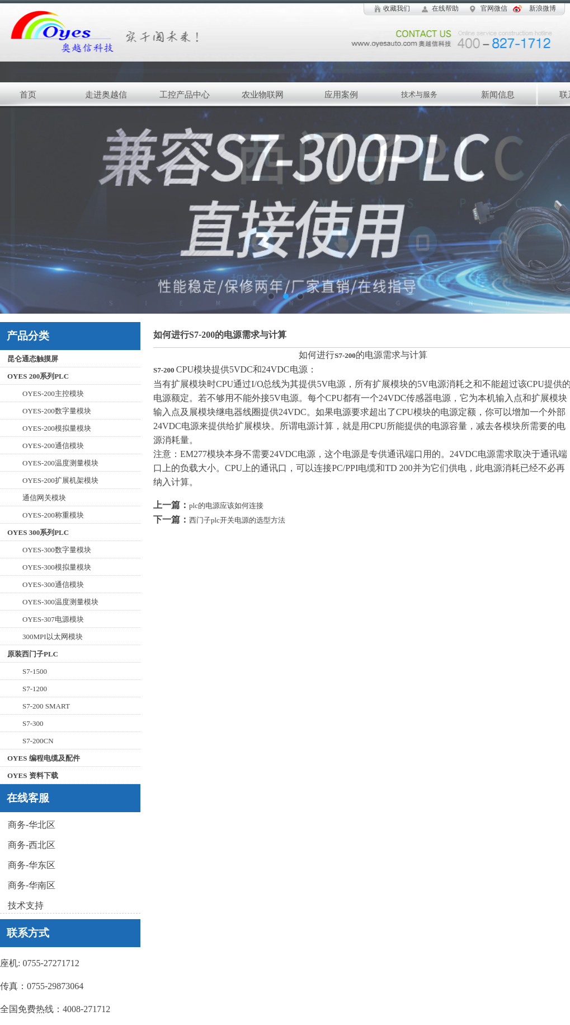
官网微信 (494, 8)
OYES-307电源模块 (53, 619)
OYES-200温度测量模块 (60, 463)
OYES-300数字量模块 (56, 550)
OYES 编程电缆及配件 (43, 758)
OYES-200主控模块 (53, 393)
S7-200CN (38, 741)
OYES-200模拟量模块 (56, 428)
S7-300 (33, 723)
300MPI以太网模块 (52, 636)
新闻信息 (498, 94)
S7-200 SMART (46, 706)
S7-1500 (34, 671)
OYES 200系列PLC (38, 376)
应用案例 (341, 94)
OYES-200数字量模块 (56, 411)
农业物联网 (263, 94)
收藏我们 (396, 8)
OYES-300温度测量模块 (60, 602)
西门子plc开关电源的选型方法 (237, 520)
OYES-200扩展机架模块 (60, 480)
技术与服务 (419, 94)
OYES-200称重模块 (53, 515)
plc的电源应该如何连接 (226, 505)
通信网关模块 (44, 497)
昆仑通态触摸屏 (32, 359)
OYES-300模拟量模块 (56, 567)
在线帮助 (445, 8)
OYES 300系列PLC (38, 532)
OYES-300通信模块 (53, 584)
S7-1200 (34, 688)
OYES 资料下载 (32, 775)
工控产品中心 (184, 94)
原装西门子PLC (32, 654)
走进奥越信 (106, 94)
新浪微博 (542, 8)
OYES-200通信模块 (53, 445)
